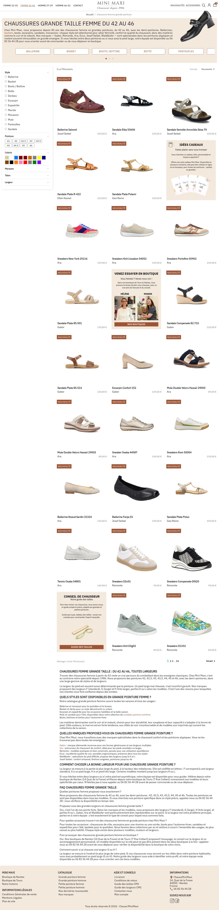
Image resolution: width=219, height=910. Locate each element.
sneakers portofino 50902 (182, 258)
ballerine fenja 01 (122, 517)
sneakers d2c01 (121, 581)
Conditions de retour (125, 880)
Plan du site (8, 901)
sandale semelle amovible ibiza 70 (187, 129)
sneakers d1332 (176, 646)
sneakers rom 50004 (179, 452)
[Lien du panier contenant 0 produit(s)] (215, 6)
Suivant (211, 661)
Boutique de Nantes (13, 877)
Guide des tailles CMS (126, 884)
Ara (61, 748)
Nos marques (66, 894)
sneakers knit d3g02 (124, 646)
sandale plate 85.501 (69, 323)
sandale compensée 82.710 (183, 323)
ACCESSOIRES (193, 5)
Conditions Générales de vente (19, 894)
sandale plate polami (124, 194)
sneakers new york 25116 (72, 258)
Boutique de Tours (12, 880)
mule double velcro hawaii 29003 (186, 388)
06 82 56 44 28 (182, 888)
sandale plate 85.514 (69, 388)
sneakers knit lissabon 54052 (129, 258)
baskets (8, 32)
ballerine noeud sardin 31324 (74, 517)
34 (177, 661)
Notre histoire (10, 884)
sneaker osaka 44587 (124, 452)
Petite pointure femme (71, 884)
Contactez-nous (123, 891)
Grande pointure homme (72, 880)
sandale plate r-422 (69, 194)
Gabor (63, 745)
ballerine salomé (67, 129)
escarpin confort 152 (124, 388)
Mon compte (121, 894)
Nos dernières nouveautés (73, 891)
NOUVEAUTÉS (178, 5)
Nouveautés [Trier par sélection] (209, 69)
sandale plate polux (178, 517)
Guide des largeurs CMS (127, 887)
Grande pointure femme (72, 877)
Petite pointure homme (71, 887)
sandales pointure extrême (137, 714)
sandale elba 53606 (123, 129)
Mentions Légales (12, 897)
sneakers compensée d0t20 (183, 581)
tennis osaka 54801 (69, 581)
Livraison (119, 877)
